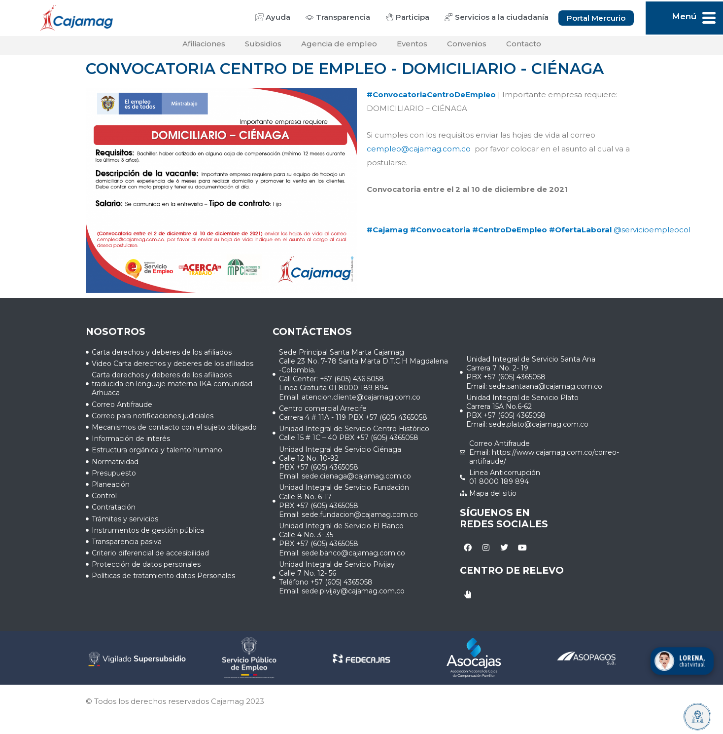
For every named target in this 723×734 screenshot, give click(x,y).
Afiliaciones (203, 46)
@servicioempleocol (652, 232)
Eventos (412, 46)
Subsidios (263, 46)
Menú (684, 16)
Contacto (523, 46)
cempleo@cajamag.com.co (419, 151)
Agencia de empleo (339, 46)
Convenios (466, 46)
